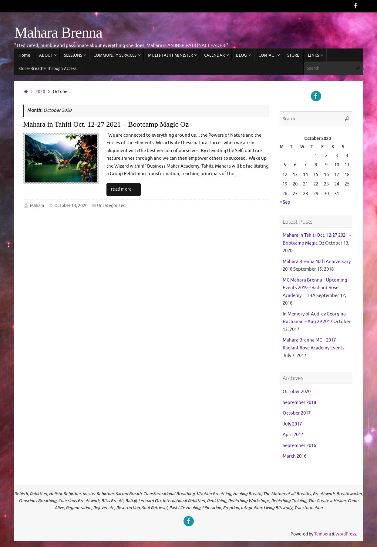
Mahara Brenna (58, 32)
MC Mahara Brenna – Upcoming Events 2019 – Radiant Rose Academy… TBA (315, 288)
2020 (40, 91)
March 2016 (294, 456)
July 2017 (292, 424)
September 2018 (299, 402)
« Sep (285, 202)
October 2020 (297, 392)
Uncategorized (111, 205)
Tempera (322, 534)
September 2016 (299, 446)
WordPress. (346, 534)
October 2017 (297, 413)
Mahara (37, 205)
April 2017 (293, 435)
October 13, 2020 (71, 205)
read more (124, 189)
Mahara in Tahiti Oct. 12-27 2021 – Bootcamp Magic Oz (106, 124)
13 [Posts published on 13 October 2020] (295, 175)
